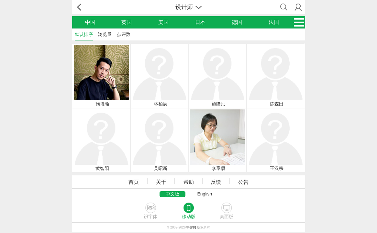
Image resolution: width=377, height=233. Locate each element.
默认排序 (84, 34)
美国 (163, 22)
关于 (161, 182)
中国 (90, 22)
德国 (237, 22)
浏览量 (105, 34)
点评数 (123, 34)
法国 (274, 22)
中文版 (172, 193)
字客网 (191, 227)
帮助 (188, 182)
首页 (133, 182)
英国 (126, 22)
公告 (243, 182)
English (204, 193)
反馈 (216, 182)
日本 (200, 22)
